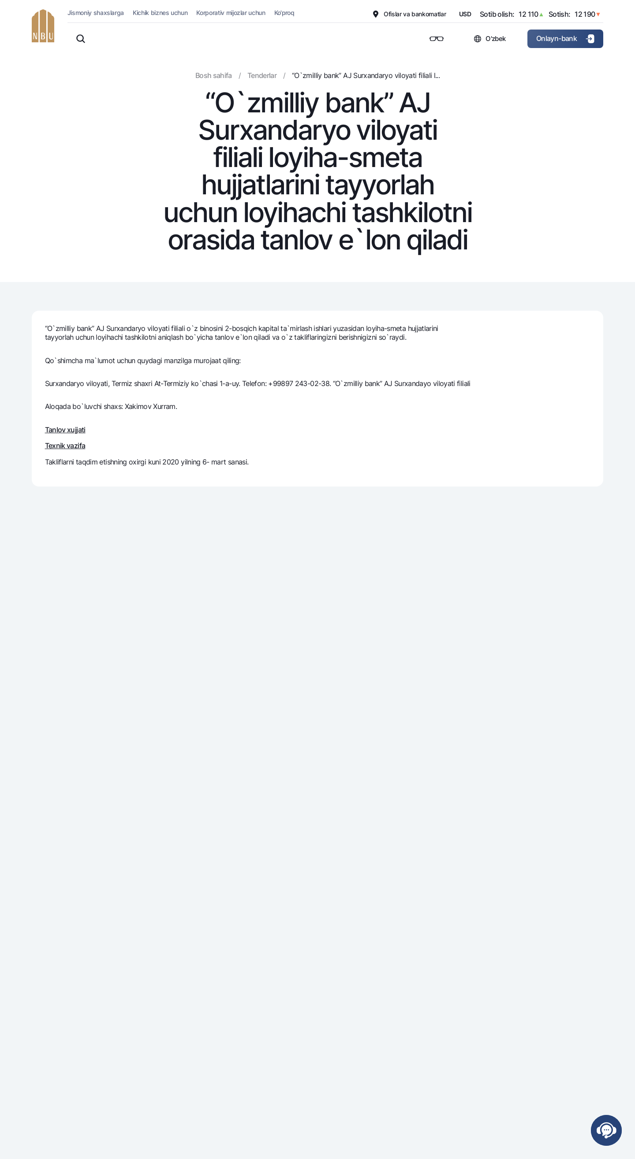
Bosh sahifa (213, 75)
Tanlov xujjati (65, 429)
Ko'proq (284, 12)
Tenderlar (261, 75)
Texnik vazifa (65, 445)
